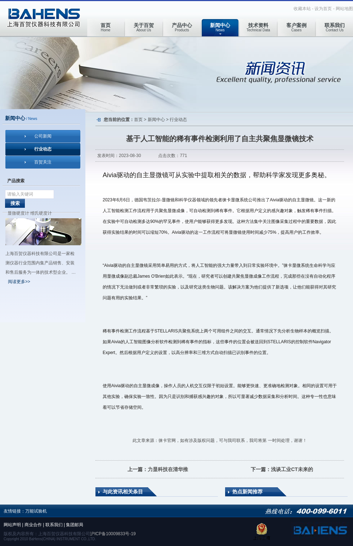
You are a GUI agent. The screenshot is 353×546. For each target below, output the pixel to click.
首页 (138, 119)
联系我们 (54, 524)
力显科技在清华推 (168, 469)
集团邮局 (74, 524)
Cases (296, 27)
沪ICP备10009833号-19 (113, 533)
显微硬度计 (18, 213)
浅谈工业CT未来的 (292, 469)
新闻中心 (156, 119)
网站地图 (344, 8)
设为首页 (323, 8)
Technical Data (258, 27)
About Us (143, 27)
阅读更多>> (19, 281)
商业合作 (33, 524)
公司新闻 (43, 136)
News (220, 27)
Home (105, 27)
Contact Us (334, 27)
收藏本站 (302, 8)
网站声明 (12, 524)
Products (182, 27)
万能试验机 (36, 511)
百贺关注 (43, 162)
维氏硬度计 (41, 213)
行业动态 (43, 149)
